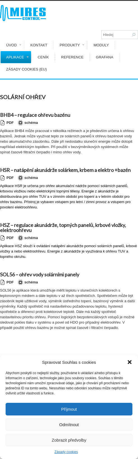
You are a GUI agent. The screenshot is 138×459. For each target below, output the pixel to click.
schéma (28, 122)
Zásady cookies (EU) (26, 69)
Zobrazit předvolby (69, 440)
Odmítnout (69, 424)
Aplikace (17, 57)
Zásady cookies (66, 452)
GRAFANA (104, 57)
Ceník (43, 57)
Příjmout (69, 409)
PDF (7, 122)
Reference (72, 57)
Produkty (72, 45)
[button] (129, 362)
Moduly (101, 45)
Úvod (13, 45)
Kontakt (39, 45)
